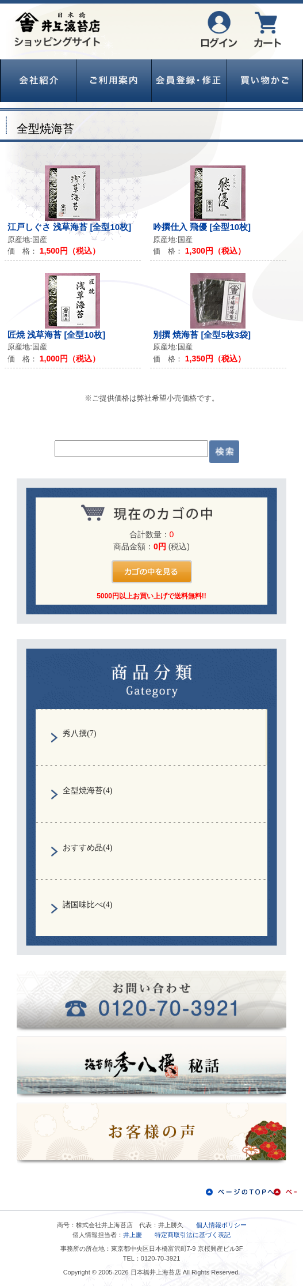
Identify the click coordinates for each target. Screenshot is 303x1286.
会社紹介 (38, 80)
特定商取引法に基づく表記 (193, 1234)
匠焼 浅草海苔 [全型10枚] (56, 335)
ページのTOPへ (251, 1192)
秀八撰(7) (79, 733)
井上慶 (132, 1234)
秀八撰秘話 (151, 1067)
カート (268, 29)
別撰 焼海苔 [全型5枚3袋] (202, 335)
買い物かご (264, 80)
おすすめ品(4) (87, 847)
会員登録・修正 (189, 80)
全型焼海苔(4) (87, 790)
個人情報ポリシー (221, 1224)
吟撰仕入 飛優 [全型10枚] (202, 227)
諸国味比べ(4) (87, 904)
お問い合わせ (151, 1001)
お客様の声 (151, 1133)
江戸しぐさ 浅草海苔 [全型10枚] (69, 227)
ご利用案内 (113, 80)
